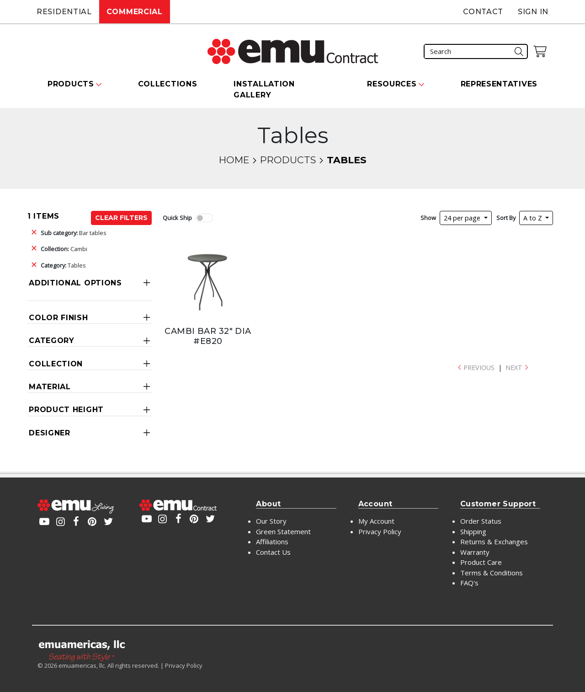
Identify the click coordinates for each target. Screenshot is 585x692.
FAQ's (469, 582)
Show (428, 218)
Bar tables (73, 233)
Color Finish (58, 317)
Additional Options (75, 283)
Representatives (499, 84)
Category (51, 340)
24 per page (463, 218)
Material (50, 386)
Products (288, 160)
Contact (483, 11)
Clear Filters (121, 218)
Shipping (473, 531)
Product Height (66, 409)
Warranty (474, 552)
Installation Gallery (264, 89)
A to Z (533, 218)
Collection (56, 363)
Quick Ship (177, 218)
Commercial (134, 11)
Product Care (481, 562)
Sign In (533, 11)
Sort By (506, 218)
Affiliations (272, 541)
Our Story (271, 521)
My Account (376, 521)
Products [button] (71, 84)
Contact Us (273, 552)
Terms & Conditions (491, 572)
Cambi (64, 249)
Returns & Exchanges (494, 541)
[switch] (204, 218)
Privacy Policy (379, 531)
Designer (49, 433)
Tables (63, 265)
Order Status (480, 521)
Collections (167, 84)
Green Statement (283, 531)
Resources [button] (391, 84)
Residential (64, 11)
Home (234, 160)
